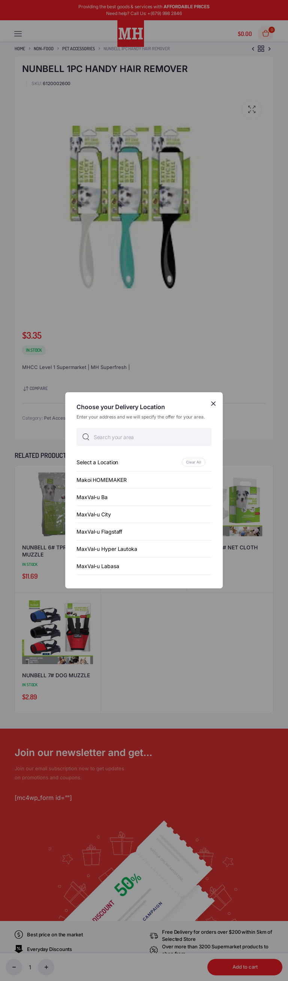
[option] (144, 462)
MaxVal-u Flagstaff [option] (99, 532)
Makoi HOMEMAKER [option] (101, 480)
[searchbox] (144, 437)
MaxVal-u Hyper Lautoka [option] (106, 549)
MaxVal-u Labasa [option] (97, 566)
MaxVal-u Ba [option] (92, 497)
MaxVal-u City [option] (93, 515)
